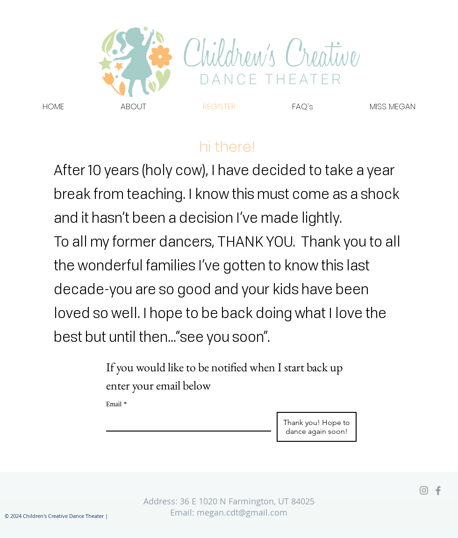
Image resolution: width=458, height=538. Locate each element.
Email (116, 404)
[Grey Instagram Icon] (423, 490)
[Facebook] (438, 490)
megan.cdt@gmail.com (242, 512)
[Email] (185, 421)
